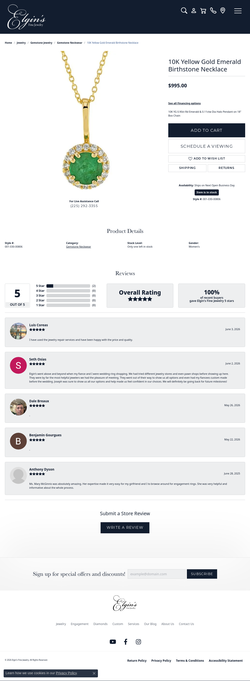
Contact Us (186, 624)
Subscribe (202, 574)
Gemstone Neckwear (69, 42)
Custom (117, 624)
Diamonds (100, 624)
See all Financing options (184, 103)
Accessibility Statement (226, 661)
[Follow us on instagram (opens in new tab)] (138, 642)
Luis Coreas (38, 325)
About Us (167, 624)
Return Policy (137, 661)
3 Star (40, 295)
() (94, 286)
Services (133, 624)
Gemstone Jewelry (41, 42)
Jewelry (61, 624)
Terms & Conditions (190, 661)
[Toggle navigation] (238, 11)
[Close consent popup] (94, 673)
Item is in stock (207, 192)
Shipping (187, 168)
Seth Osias (37, 359)
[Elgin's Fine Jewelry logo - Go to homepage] (90, 17)
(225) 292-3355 (84, 206)
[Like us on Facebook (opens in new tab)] (126, 642)
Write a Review (125, 527)
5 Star (40, 286)
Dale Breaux (39, 401)
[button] (184, 10)
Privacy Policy (161, 661)
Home (8, 42)
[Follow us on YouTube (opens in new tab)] (113, 642)
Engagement (80, 624)
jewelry (21, 42)
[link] (213, 10)
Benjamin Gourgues (45, 435)
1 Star (40, 305)
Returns (227, 168)
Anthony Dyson (41, 469)
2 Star (40, 300)
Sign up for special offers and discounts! (79, 573)
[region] (84, 123)
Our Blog (150, 624)
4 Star (40, 291)
